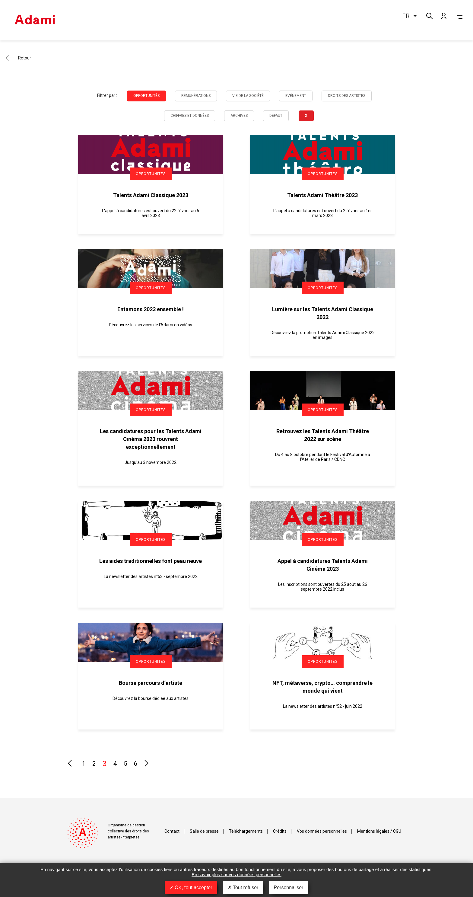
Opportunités (146, 96)
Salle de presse (204, 831)
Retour (24, 58)
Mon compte (443, 16)
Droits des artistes (346, 96)
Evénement (295, 96)
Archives (239, 115)
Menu (459, 16)
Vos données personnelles (322, 831)
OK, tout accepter (191, 887)
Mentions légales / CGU (379, 831)
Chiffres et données (189, 115)
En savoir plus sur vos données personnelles (236, 874)
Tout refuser (243, 887)
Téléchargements (246, 831)
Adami (34, 20)
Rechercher (428, 15)
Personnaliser (288, 887)
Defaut (275, 115)
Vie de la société (248, 96)
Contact (171, 831)
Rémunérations (196, 96)
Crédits (280, 831)
